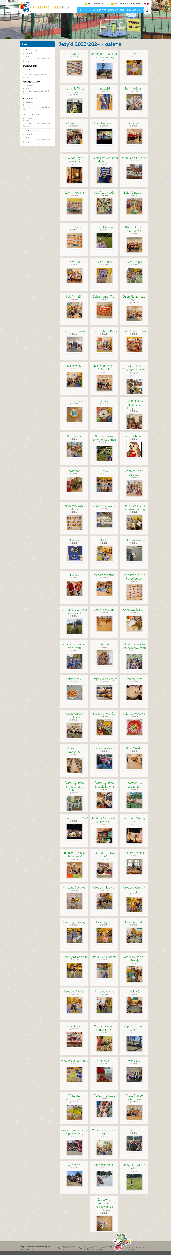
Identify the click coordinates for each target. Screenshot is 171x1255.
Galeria (26, 56)
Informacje (113, 10)
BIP (146, 4)
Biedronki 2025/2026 (32, 50)
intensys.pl (134, 1249)
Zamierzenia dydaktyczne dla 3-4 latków (36, 92)
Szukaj (147, 11)
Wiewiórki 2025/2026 (32, 82)
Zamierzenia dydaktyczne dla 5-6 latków (36, 76)
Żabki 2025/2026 (30, 66)
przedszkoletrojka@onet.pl (98, 4)
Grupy (122, 10)
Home (80, 10)
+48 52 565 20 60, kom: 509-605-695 (127, 4)
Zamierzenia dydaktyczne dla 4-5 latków (36, 59)
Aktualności (90, 10)
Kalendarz (101, 10)
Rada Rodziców (133, 10)
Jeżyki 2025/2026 (30, 98)
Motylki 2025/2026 (31, 114)
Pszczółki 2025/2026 (32, 131)
